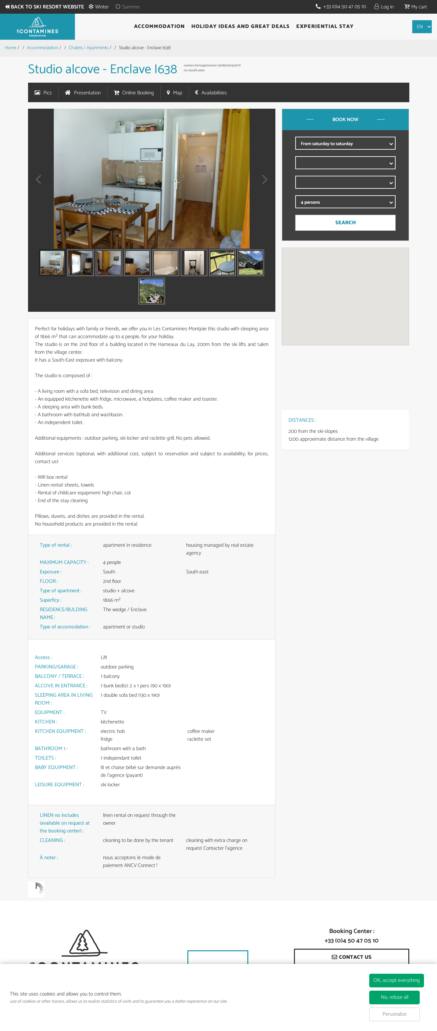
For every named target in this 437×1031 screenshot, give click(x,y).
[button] (415, 6)
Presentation (87, 93)
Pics (47, 93)
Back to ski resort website (47, 7)
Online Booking (138, 93)
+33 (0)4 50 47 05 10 (344, 6)
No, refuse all (394, 997)
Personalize (395, 1014)
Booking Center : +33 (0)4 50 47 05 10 (352, 936)
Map (177, 93)
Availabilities (214, 93)
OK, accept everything (396, 980)
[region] (345, 296)
